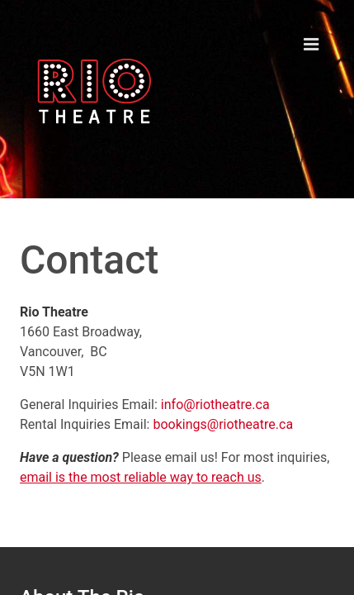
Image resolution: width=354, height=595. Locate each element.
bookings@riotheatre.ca (223, 424)
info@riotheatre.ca (215, 404)
